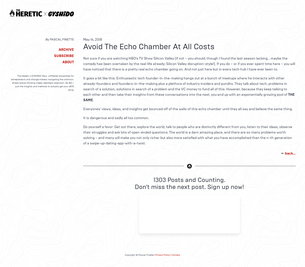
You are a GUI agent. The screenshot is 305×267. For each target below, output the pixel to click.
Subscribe (64, 56)
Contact (176, 255)
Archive (66, 49)
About (68, 62)
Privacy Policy (162, 255)
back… (290, 153)
